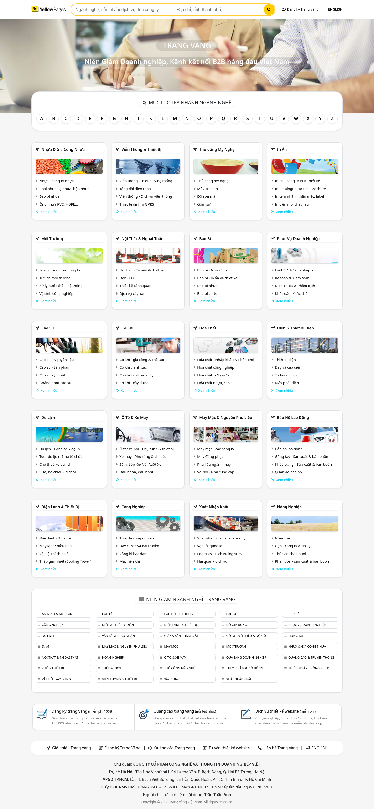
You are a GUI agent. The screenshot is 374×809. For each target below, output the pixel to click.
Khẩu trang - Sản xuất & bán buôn (303, 464)
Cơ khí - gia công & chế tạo (141, 359)
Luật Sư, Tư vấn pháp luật (296, 270)
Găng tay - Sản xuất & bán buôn (301, 456)
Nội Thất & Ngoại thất (141, 238)
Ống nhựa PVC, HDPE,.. (58, 204)
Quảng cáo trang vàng (184, 711)
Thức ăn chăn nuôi (290, 553)
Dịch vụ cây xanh (133, 293)
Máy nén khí (129, 561)
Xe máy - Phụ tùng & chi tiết (142, 456)
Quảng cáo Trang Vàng (174, 748)
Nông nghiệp (289, 506)
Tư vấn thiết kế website (230, 748)
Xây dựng (172, 679)
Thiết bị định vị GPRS (136, 204)
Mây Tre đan (207, 188)
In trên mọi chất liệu (292, 204)
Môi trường (52, 238)
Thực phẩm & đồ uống (244, 668)
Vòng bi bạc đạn (132, 553)
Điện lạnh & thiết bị (60, 506)
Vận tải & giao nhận (118, 636)
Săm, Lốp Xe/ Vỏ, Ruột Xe (140, 464)
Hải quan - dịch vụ (212, 561)
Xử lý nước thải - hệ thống (61, 285)
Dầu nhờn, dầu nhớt (136, 472)
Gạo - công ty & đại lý (293, 545)
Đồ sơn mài (206, 196)
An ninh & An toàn (57, 614)
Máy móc (171, 646)
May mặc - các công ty (215, 448)
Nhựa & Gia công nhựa (63, 149)
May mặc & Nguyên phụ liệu (225, 417)
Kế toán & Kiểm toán (292, 277)
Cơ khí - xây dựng (134, 382)
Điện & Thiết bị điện (295, 328)
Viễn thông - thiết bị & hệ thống (145, 180)
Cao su (47, 328)
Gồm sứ (203, 204)
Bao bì (205, 238)
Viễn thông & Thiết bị (141, 149)
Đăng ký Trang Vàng (300, 9)
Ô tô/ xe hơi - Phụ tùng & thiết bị (146, 448)
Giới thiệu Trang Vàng (71, 748)
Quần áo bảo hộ (288, 472)
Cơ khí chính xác (133, 367)
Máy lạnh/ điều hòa (55, 545)
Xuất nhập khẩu (214, 506)
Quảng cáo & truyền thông (311, 657)
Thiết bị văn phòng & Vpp (308, 668)
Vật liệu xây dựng (56, 679)
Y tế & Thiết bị (53, 668)
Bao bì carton (208, 293)
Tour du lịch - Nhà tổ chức (60, 456)
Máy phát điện (287, 382)
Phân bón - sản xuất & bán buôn (302, 561)
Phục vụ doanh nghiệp (298, 238)
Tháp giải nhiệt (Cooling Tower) (65, 561)
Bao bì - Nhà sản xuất (215, 270)
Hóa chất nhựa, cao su (216, 382)
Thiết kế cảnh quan (135, 285)
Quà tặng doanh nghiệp (246, 657)
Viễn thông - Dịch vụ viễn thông (145, 196)
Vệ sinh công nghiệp (56, 293)
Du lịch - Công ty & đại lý (59, 448)
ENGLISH (333, 9)
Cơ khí (127, 328)
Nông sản (283, 538)
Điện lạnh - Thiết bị (55, 538)
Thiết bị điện (285, 359)
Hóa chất (207, 328)
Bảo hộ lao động (293, 417)
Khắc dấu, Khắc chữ (291, 293)
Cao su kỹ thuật (52, 375)
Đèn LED (126, 277)
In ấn (282, 149)
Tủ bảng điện (286, 375)
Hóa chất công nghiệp (215, 367)
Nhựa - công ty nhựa (56, 180)
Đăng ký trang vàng (83, 711)
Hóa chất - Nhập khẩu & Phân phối (226, 359)
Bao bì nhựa (49, 196)
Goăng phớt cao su (55, 382)
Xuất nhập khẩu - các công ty (221, 538)
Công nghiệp (133, 506)
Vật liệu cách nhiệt (54, 553)
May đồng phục (210, 456)
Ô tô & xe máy (134, 417)
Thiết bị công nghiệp (136, 538)
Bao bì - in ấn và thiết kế (217, 277)
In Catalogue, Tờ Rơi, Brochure (300, 188)
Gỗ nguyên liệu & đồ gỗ (246, 636)
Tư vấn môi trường (55, 277)
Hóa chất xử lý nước (214, 375)
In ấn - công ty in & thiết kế (297, 180)
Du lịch (48, 417)
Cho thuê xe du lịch (55, 464)
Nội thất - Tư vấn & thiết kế (141, 270)
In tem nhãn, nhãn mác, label (299, 196)
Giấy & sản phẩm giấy (181, 636)
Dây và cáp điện (288, 367)
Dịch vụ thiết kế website (285, 711)
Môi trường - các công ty (59, 270)
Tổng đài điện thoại (135, 188)
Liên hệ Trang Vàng (281, 748)
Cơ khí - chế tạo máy (136, 375)
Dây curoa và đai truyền (139, 545)
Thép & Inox (111, 668)
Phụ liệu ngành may (214, 464)
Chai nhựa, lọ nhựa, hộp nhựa (64, 188)
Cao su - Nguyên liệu (56, 359)
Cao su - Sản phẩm (55, 367)
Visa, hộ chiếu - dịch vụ (58, 472)
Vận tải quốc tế (209, 545)
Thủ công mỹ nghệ (216, 149)
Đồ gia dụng (236, 625)
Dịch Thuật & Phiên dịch (295, 285)
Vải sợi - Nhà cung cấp (215, 472)
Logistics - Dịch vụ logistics (219, 553)
